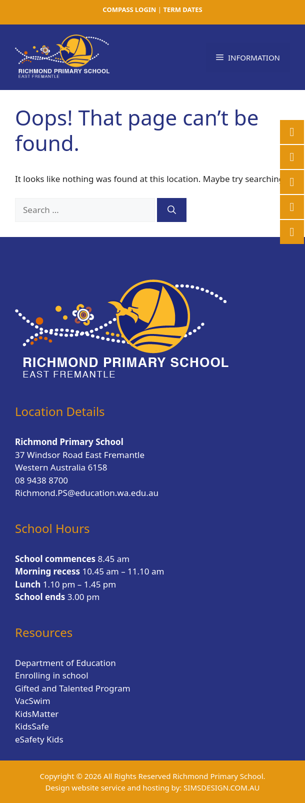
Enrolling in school (51, 675)
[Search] (171, 210)
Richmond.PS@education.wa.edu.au (86, 492)
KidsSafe (32, 726)
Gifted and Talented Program (72, 688)
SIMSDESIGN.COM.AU (222, 787)
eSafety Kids (39, 739)
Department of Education (65, 662)
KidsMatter (36, 714)
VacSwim (32, 700)
